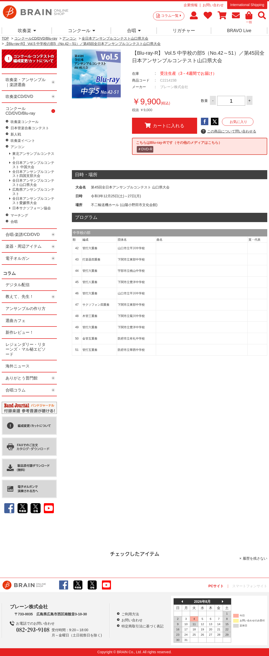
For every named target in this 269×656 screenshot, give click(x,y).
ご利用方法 (130, 614)
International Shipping (247, 5)
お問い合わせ (213, 5)
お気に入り (238, 122)
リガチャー (184, 30)
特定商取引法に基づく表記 (142, 626)
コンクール (81, 30)
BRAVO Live (239, 30)
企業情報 (191, 5)
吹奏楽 (27, 30)
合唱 (134, 30)
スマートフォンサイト (249, 586)
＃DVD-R (145, 149)
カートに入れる (164, 125)
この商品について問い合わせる (228, 131)
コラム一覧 (171, 16)
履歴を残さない (255, 558)
